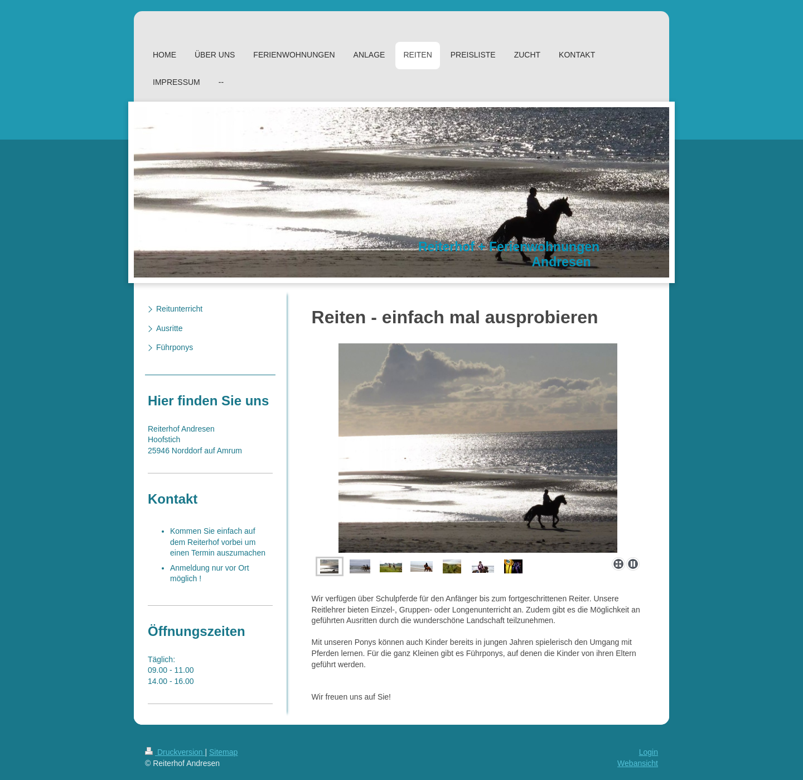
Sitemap (223, 752)
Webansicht (637, 763)
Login (648, 752)
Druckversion (175, 752)
